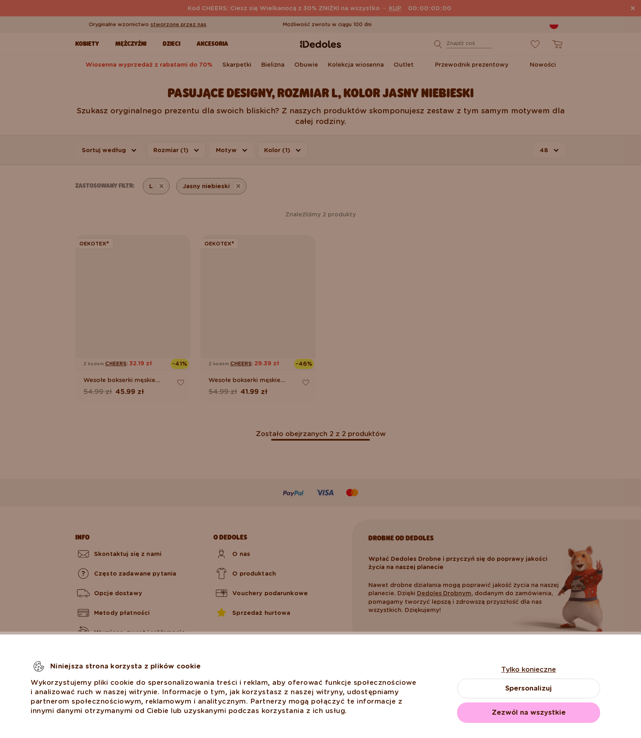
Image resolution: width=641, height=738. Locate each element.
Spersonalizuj (528, 688)
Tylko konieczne (528, 669)
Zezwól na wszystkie (529, 712)
